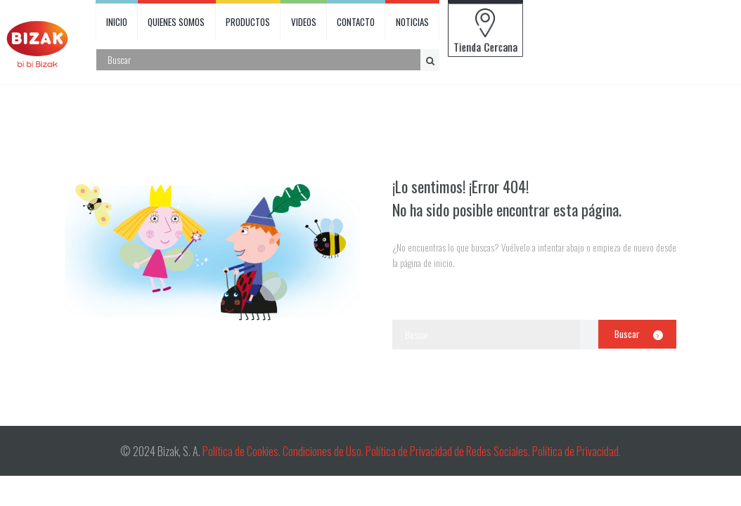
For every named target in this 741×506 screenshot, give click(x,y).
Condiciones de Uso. (324, 451)
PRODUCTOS (248, 22)
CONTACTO (356, 22)
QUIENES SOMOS (176, 22)
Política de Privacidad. (576, 451)
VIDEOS (303, 22)
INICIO (116, 22)
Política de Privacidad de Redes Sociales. (449, 451)
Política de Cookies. (241, 451)
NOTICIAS (412, 22)
